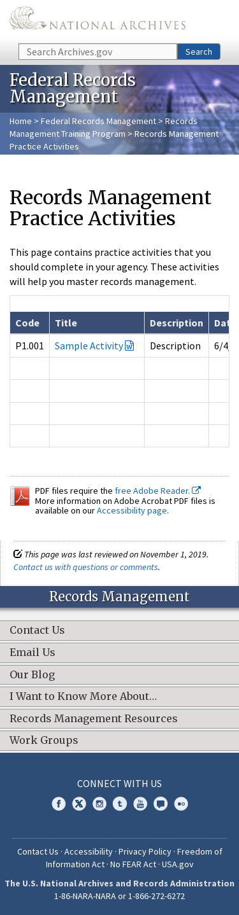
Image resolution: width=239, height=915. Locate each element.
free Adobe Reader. (158, 490)
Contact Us (37, 630)
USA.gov (178, 864)
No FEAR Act (133, 864)
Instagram (99, 803)
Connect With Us (119, 783)
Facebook (58, 803)
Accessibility (88, 851)
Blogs (160, 803)
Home (21, 121)
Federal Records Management (98, 121)
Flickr (181, 803)
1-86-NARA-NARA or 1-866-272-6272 (119, 896)
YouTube (140, 803)
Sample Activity (89, 345)
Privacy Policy (145, 851)
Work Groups (44, 740)
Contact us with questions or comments (85, 567)
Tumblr (119, 803)
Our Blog (32, 675)
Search (198, 51)
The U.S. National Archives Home (97, 20)
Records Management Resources (94, 719)
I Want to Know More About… (83, 696)
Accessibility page (132, 510)
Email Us (32, 653)
